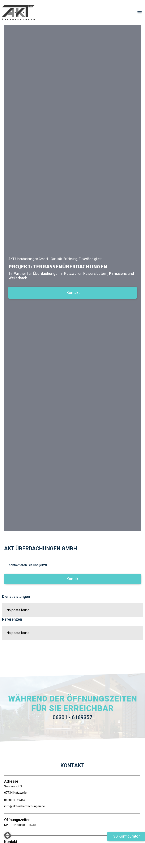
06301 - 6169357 (72, 717)
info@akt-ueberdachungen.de (24, 806)
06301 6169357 (14, 800)
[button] (139, 12)
